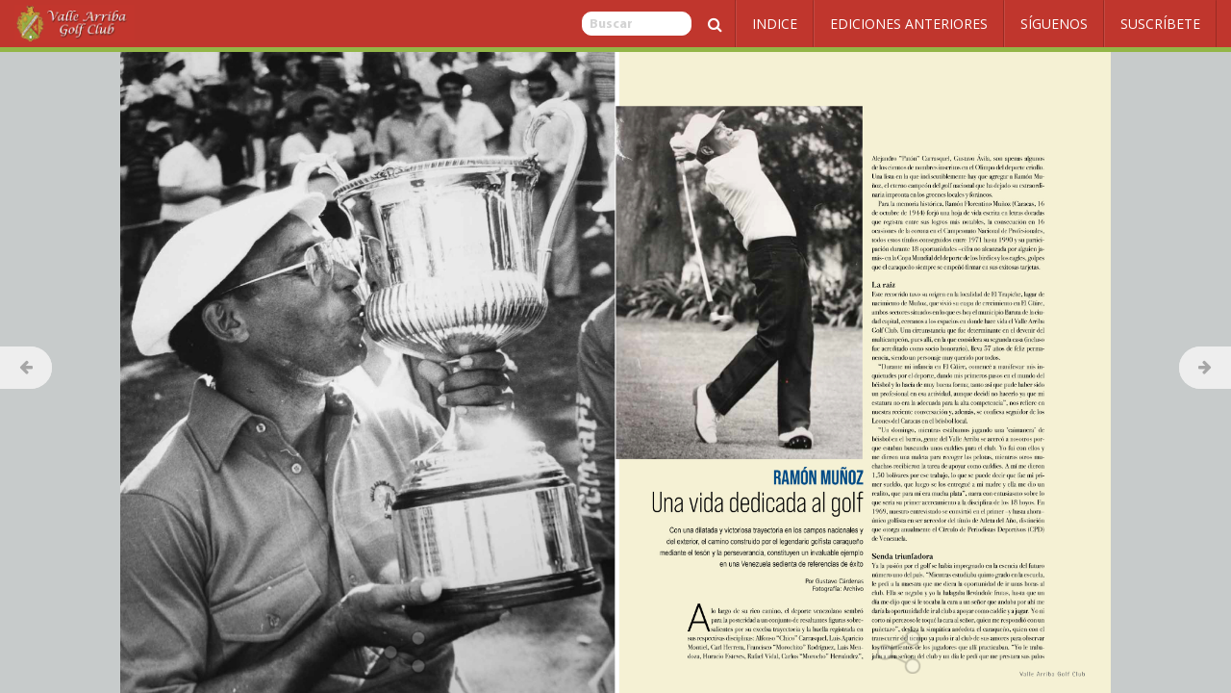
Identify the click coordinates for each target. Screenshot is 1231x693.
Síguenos (1054, 23)
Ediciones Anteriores (909, 23)
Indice (774, 23)
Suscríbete (1160, 23)
